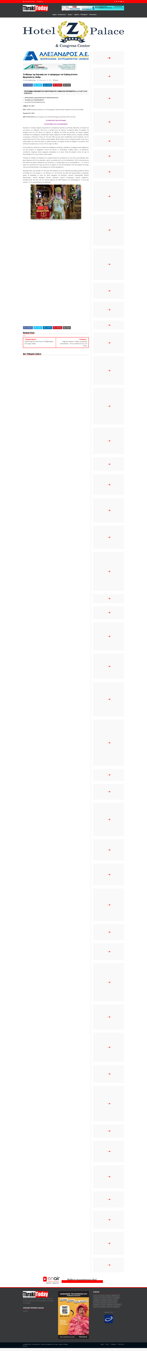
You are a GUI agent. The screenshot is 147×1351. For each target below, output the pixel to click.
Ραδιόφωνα (84, 14)
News (56, 80)
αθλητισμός (102, 1297)
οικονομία (96, 1304)
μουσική (110, 1302)
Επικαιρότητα (62, 14)
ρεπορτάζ (109, 1306)
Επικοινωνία (92, 14)
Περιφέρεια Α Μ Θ (115, 1295)
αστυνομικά (116, 1297)
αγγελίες (96, 1297)
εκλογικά (110, 1300)
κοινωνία (103, 1302)
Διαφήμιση (40, 1)
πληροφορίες (118, 1304)
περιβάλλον (110, 1304)
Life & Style (96, 1295)
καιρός (115, 1300)
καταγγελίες (96, 1302)
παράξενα (103, 1304)
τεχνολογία (116, 1306)
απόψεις (109, 1297)
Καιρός (70, 14)
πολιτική (96, 1306)
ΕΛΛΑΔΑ (102, 1295)
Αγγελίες (76, 14)
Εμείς (107, 1344)
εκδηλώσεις (103, 1300)
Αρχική (54, 14)
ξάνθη (115, 1302)
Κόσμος (108, 1295)
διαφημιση (96, 1300)
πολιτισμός (102, 1306)
